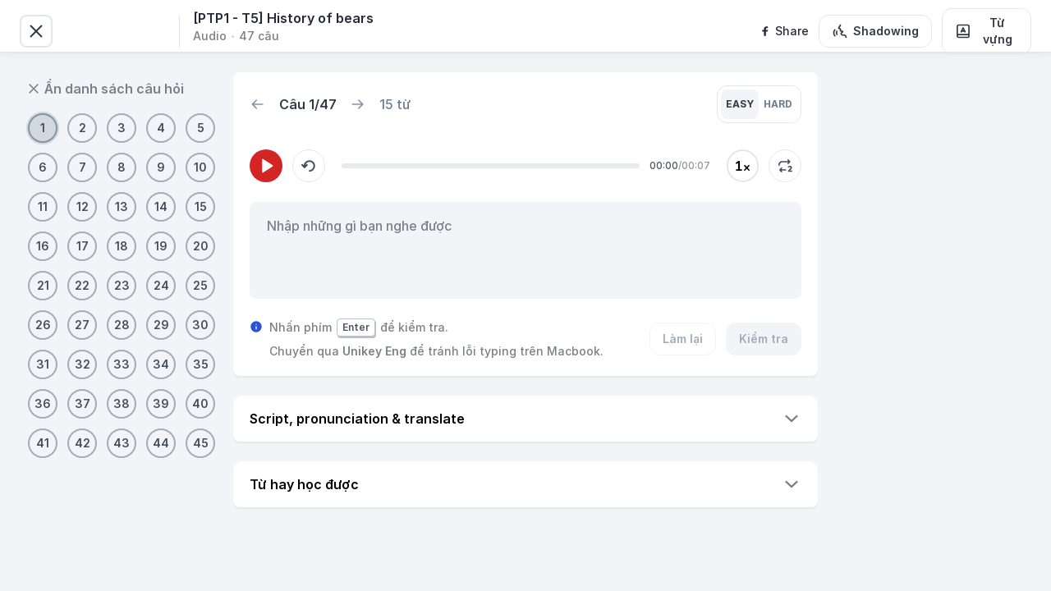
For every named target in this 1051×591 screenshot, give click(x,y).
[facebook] (784, 31)
